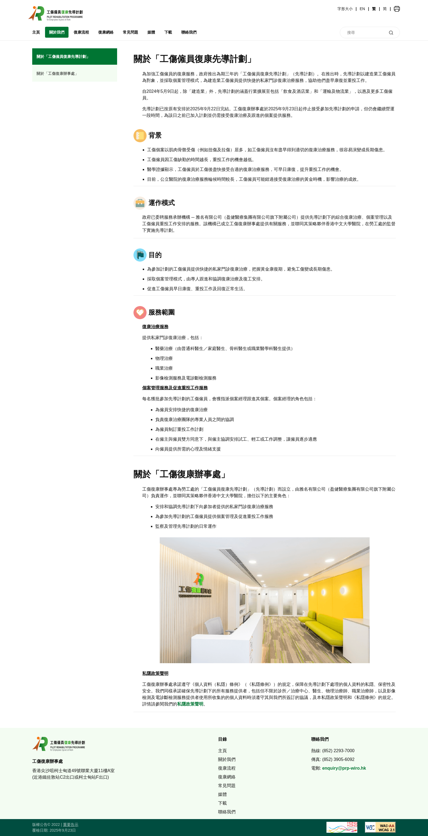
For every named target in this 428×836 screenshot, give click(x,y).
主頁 (36, 32)
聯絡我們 (189, 32)
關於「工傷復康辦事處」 (58, 73)
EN (362, 9)
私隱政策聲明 (190, 704)
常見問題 (130, 32)
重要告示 (70, 824)
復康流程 (81, 32)
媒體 (151, 32)
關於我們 (56, 32)
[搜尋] (370, 32)
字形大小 (345, 9)
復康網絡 (106, 32)
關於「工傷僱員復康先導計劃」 (63, 56)
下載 (168, 32)
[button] (397, 9)
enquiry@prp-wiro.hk (344, 768)
